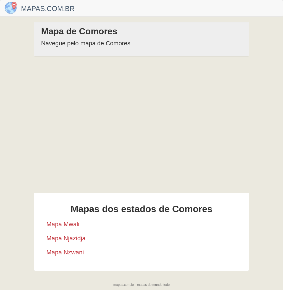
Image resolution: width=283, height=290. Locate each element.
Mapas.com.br (48, 8)
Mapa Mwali (62, 224)
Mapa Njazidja (66, 238)
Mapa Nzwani (65, 252)
